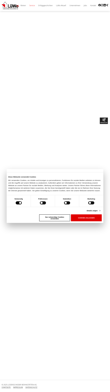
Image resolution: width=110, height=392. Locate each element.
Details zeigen (92, 211)
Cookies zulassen (86, 218)
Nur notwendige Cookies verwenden (54, 217)
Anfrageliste (103, 120)
